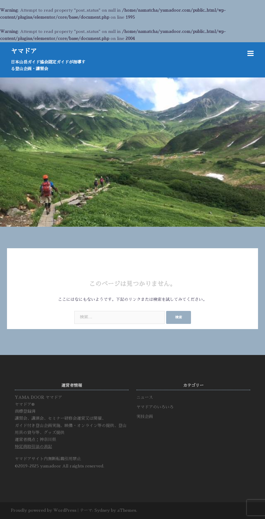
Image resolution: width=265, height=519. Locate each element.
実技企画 (144, 417)
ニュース (144, 397)
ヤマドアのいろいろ (155, 407)
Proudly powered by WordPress (43, 510)
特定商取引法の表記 (33, 447)
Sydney (102, 510)
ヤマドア (24, 51)
